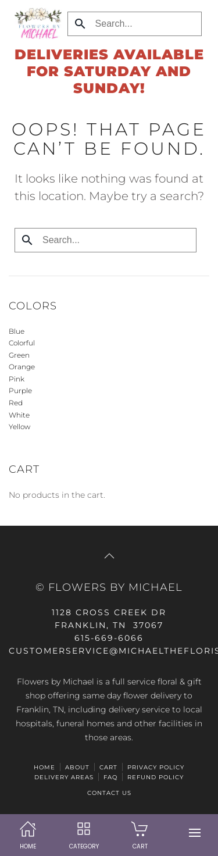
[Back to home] (35, 23)
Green (19, 355)
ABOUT (77, 767)
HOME (44, 767)
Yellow (19, 426)
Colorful (22, 342)
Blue (16, 331)
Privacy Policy (155, 767)
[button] (195, 832)
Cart (108, 767)
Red (16, 402)
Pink (16, 378)
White (19, 415)
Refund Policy (155, 777)
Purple (20, 390)
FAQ (110, 777)
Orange (22, 366)
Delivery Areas (64, 777)
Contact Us (109, 793)
